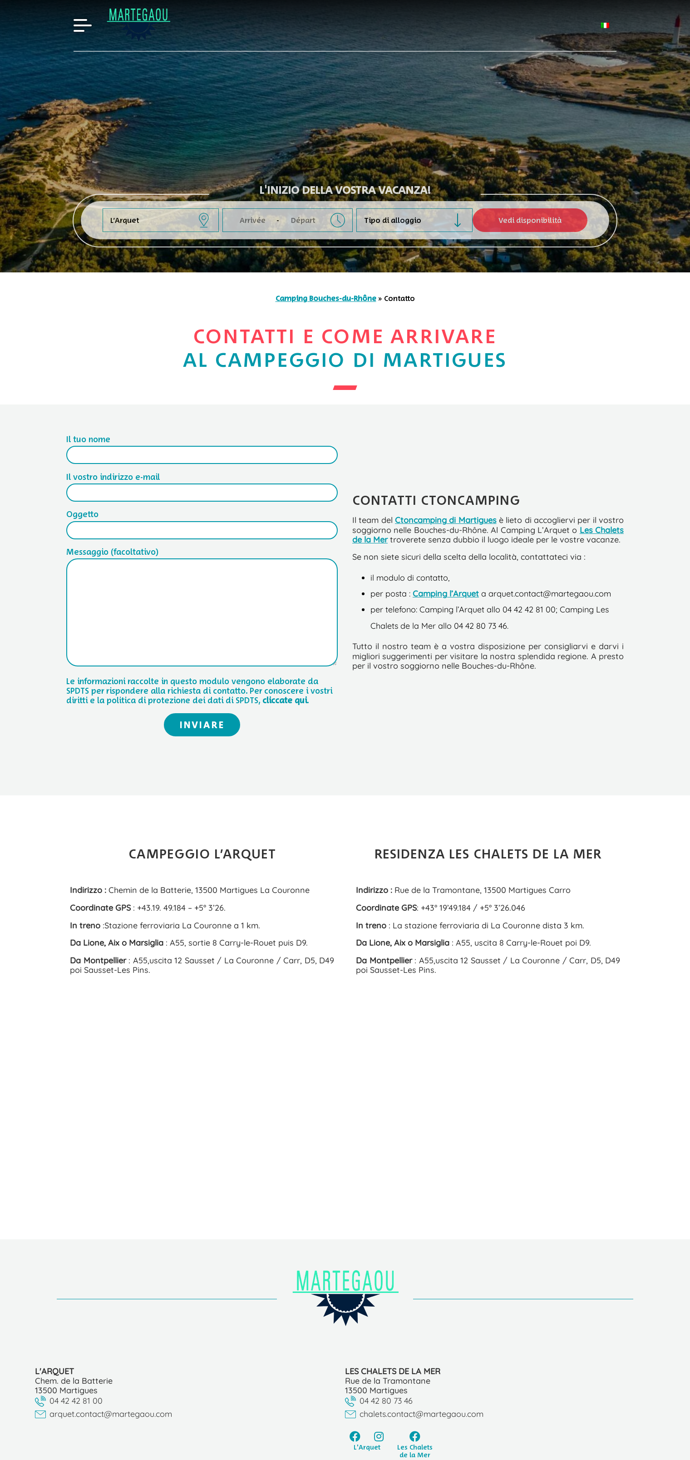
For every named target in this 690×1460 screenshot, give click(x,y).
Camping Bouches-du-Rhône (326, 298)
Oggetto (202, 522)
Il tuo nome (202, 447)
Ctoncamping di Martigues (446, 520)
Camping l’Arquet (446, 593)
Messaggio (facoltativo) (202, 607)
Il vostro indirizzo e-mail (202, 485)
